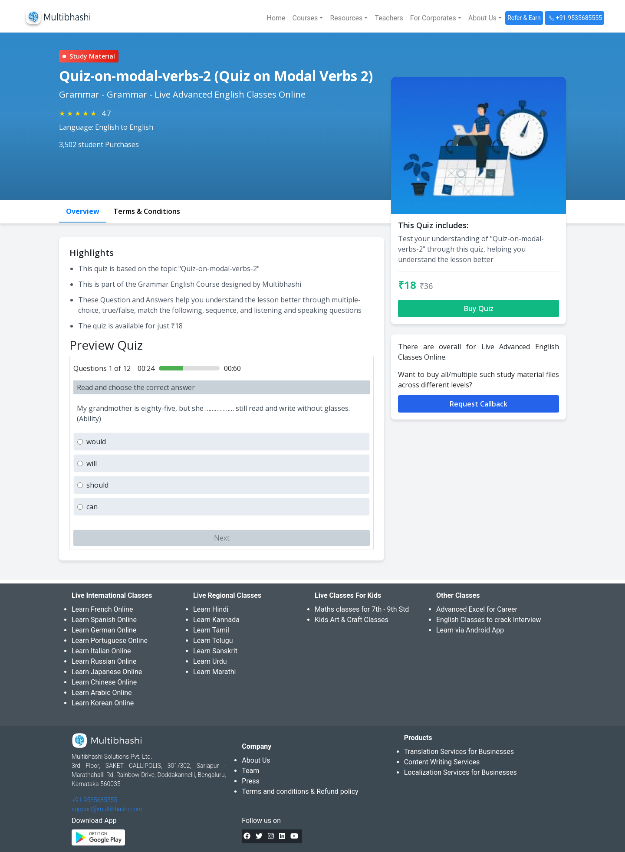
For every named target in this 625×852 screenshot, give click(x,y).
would (96, 441)
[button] (308, 18)
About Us (256, 760)
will (91, 463)
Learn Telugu (213, 640)
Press (250, 781)
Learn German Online (104, 630)
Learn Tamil (211, 630)
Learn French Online (102, 609)
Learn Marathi (214, 672)
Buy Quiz (478, 308)
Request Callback (478, 404)
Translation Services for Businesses (459, 751)
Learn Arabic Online (102, 692)
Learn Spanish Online (104, 620)
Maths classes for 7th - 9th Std (362, 609)
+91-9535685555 (94, 799)
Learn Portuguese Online (110, 640)
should (97, 485)
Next (222, 538)
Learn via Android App (470, 630)
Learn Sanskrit (215, 651)
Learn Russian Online (104, 661)
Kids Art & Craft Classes (351, 620)
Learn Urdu (210, 661)
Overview (82, 211)
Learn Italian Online (101, 651)
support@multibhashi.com (107, 809)
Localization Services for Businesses (460, 772)
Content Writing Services (442, 762)
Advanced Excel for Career (476, 609)
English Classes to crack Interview (488, 620)
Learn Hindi (210, 609)
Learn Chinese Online (104, 682)
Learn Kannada (216, 620)
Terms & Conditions (146, 211)
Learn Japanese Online (107, 672)
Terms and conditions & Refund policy (300, 791)
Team (250, 771)
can (92, 506)
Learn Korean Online (103, 703)
